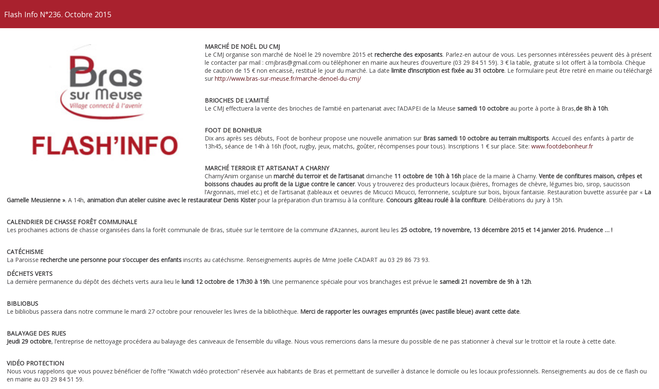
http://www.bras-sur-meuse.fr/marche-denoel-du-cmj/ (288, 78)
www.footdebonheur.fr (562, 146)
